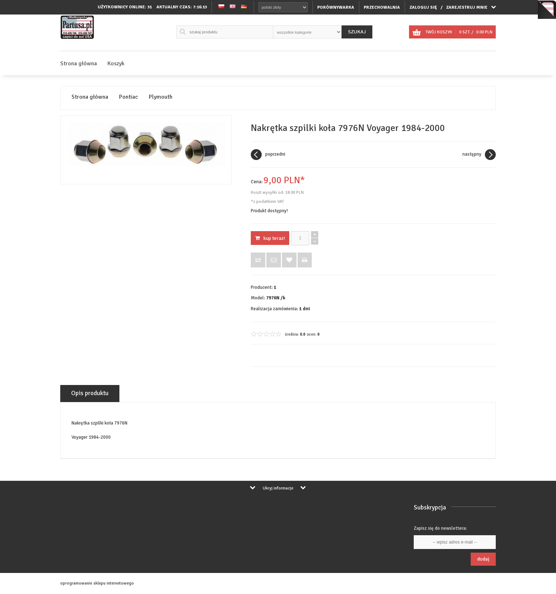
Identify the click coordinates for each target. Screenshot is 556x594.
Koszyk (115, 63)
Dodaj (483, 559)
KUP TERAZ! (270, 238)
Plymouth (160, 97)
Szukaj (357, 32)
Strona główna (78, 63)
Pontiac (128, 97)
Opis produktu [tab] (90, 393)
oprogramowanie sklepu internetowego (97, 583)
